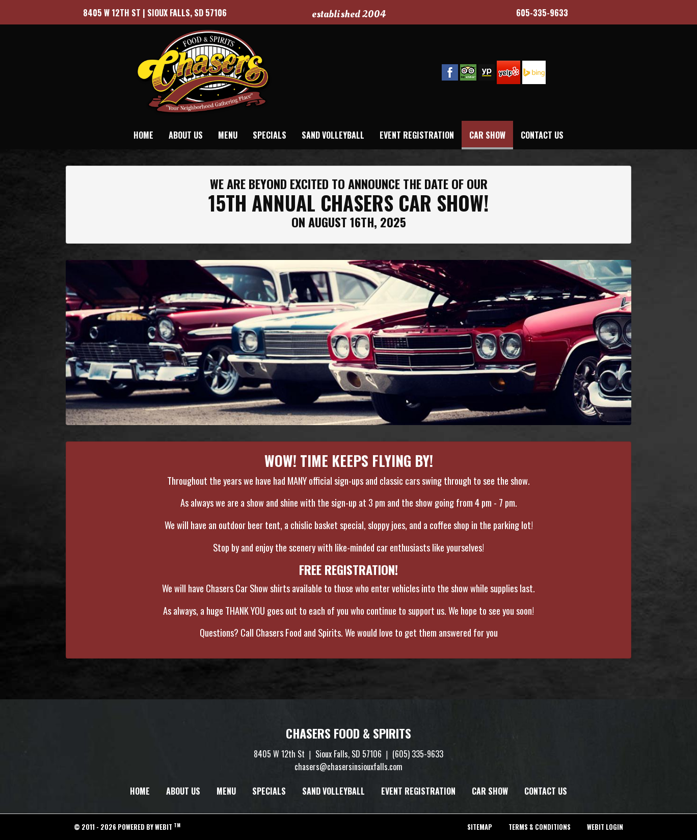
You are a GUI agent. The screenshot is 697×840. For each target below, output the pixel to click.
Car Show (491, 132)
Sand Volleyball (333, 135)
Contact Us (542, 135)
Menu (227, 135)
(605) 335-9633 (417, 754)
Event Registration (417, 135)
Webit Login (605, 827)
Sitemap (479, 827)
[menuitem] (143, 135)
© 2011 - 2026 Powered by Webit (127, 827)
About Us (186, 135)
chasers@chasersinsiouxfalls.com (348, 766)
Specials (269, 135)
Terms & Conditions (539, 827)
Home (143, 135)
